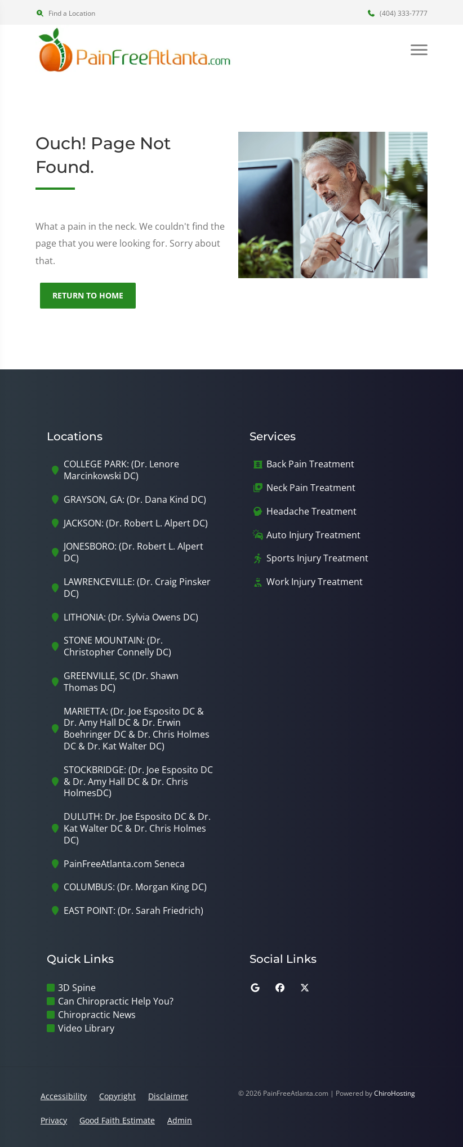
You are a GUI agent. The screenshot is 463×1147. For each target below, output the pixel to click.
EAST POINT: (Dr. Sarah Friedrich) (133, 911)
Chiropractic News (97, 1014)
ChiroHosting (394, 1093)
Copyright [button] (117, 1096)
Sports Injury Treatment (317, 558)
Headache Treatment (311, 511)
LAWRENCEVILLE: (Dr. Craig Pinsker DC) (137, 588)
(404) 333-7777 (397, 13)
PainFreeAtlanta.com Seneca (124, 864)
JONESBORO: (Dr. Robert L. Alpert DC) (133, 552)
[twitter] (304, 987)
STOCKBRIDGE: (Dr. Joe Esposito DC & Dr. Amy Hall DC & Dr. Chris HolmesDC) (138, 781)
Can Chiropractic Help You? (115, 1001)
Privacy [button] (54, 1120)
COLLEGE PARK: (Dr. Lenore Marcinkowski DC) (121, 470)
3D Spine (77, 987)
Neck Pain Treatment (310, 488)
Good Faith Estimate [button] (117, 1120)
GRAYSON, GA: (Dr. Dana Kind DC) (135, 500)
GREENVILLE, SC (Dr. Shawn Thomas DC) (121, 682)
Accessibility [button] (64, 1096)
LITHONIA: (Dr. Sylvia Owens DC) (131, 617)
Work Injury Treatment (314, 582)
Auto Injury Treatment (313, 535)
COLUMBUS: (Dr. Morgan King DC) (135, 887)
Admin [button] (179, 1120)
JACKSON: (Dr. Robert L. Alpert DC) (136, 523)
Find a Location (65, 13)
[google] (255, 987)
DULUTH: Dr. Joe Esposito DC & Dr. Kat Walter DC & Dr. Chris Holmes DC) (137, 828)
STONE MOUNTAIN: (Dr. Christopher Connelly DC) (117, 646)
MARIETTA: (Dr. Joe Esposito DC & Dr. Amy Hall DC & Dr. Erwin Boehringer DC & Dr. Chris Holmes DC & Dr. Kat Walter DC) (137, 729)
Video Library (86, 1028)
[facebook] (280, 987)
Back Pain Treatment (310, 464)
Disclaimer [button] (168, 1096)
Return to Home (87, 295)
